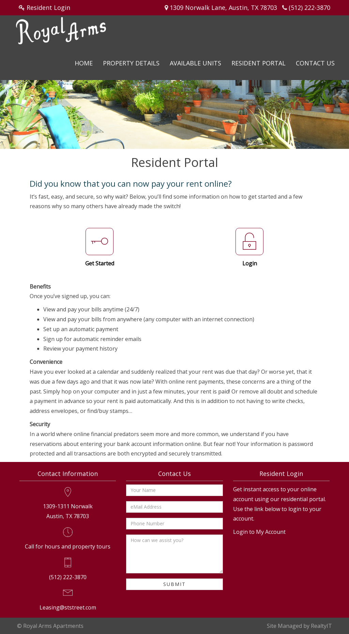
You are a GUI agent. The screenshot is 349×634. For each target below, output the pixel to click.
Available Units (195, 63)
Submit (174, 584)
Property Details (131, 63)
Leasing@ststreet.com (68, 607)
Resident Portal (258, 63)
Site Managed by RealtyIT (299, 626)
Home (84, 63)
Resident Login (48, 7)
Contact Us (315, 63)
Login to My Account (259, 532)
